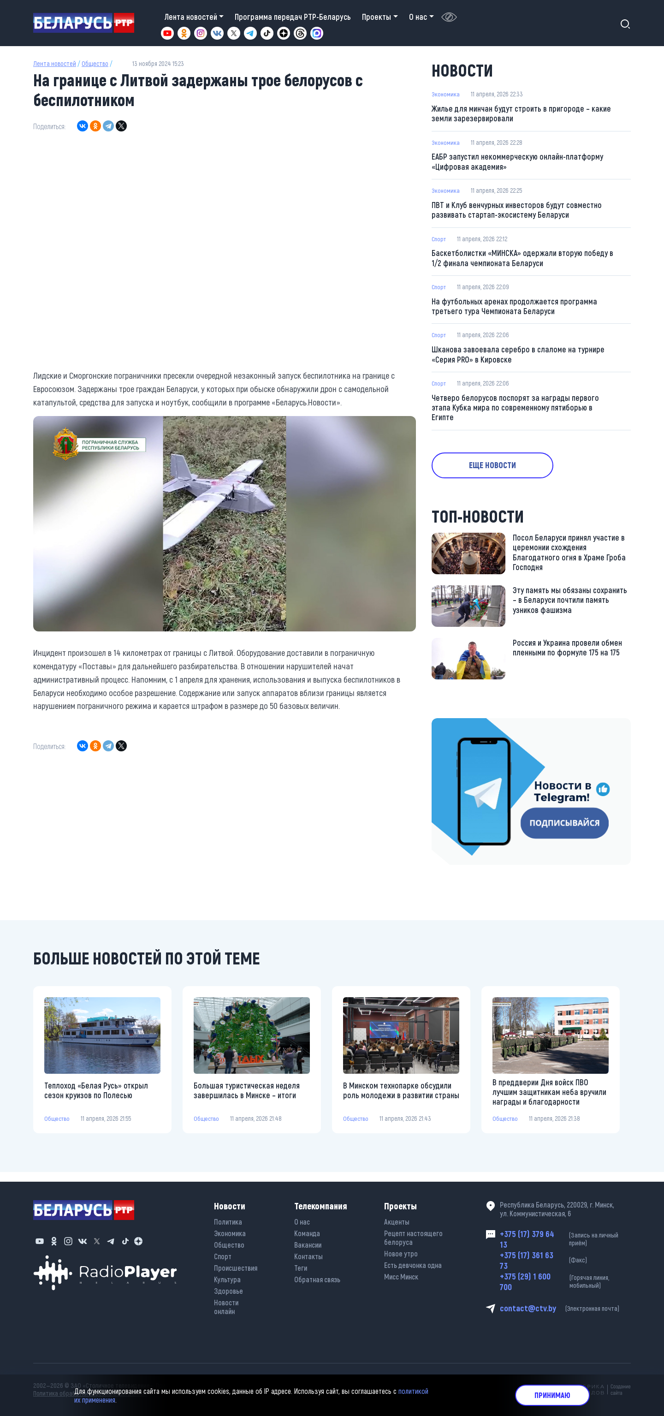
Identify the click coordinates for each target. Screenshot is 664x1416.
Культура (227, 1276)
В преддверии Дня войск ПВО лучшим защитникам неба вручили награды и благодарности (549, 1098)
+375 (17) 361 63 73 (565, 1259)
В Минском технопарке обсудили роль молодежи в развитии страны (397, 1098)
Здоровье (228, 1287)
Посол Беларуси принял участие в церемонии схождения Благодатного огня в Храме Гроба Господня (569, 558)
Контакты (308, 1253)
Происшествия (235, 1264)
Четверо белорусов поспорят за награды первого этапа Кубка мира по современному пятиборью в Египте (515, 412)
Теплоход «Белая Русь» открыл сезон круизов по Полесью (96, 1096)
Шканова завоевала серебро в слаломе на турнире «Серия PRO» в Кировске (518, 358)
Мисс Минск (401, 1273)
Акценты (396, 1218)
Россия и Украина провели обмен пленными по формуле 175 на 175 (567, 653)
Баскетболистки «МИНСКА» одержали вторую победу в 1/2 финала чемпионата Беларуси (521, 260)
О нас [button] (418, 17)
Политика (228, 1218)
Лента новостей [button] (191, 17)
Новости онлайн (226, 1303)
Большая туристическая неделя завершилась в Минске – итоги (247, 1096)
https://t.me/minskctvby (471, 730)
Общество (95, 63)
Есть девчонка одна (413, 1261)
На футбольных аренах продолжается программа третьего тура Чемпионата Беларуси (515, 309)
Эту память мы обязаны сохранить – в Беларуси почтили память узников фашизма (570, 606)
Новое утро (401, 1250)
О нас (302, 1218)
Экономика (446, 94)
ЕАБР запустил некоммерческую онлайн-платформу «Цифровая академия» (518, 163)
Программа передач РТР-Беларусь (293, 17)
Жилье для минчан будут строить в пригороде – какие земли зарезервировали (522, 114)
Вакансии (307, 1241)
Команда (307, 1230)
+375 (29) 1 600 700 (565, 1281)
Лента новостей (54, 63)
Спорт (439, 240)
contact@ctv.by (565, 1308)
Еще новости (498, 470)
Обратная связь (317, 1276)
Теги (300, 1264)
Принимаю (552, 1395)
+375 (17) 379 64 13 (565, 1237)
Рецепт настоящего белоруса (413, 1234)
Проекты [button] (376, 17)
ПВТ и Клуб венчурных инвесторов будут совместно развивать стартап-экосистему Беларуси (518, 212)
